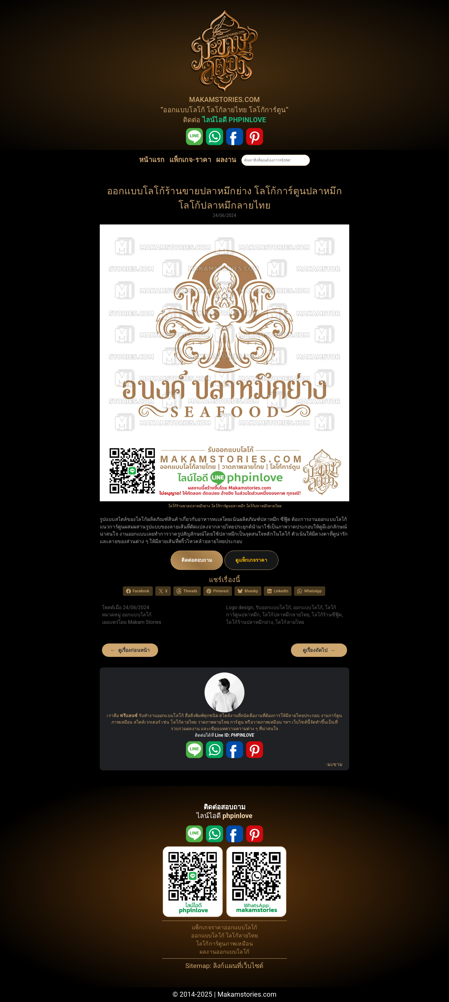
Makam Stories (144, 622)
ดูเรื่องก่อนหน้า (134, 650)
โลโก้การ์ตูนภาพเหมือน (224, 944)
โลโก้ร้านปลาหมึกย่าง (249, 622)
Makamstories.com (246, 994)
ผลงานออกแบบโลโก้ (224, 952)
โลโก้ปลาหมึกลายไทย (286, 615)
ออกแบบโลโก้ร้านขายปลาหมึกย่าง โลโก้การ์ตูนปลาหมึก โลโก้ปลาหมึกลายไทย (224, 198)
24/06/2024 (224, 215)
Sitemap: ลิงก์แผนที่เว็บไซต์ (224, 966)
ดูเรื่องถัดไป (315, 650)
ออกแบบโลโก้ (184, 110)
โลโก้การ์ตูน (267, 110)
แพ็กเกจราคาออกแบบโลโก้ (224, 927)
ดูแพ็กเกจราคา (251, 560)
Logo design (239, 607)
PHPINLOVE (242, 735)
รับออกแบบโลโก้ (273, 607)
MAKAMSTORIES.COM (224, 100)
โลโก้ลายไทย (227, 110)
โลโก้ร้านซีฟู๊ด (326, 615)
